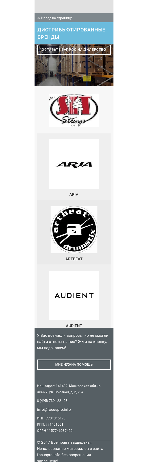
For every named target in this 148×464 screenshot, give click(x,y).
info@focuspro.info (54, 409)
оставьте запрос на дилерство (74, 50)
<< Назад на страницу (54, 18)
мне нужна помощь (74, 364)
